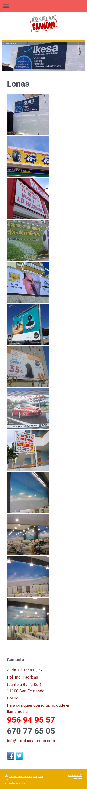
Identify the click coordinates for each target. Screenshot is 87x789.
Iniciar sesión (75, 775)
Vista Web (77, 778)
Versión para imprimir (18, 776)
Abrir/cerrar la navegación (43, 6)
